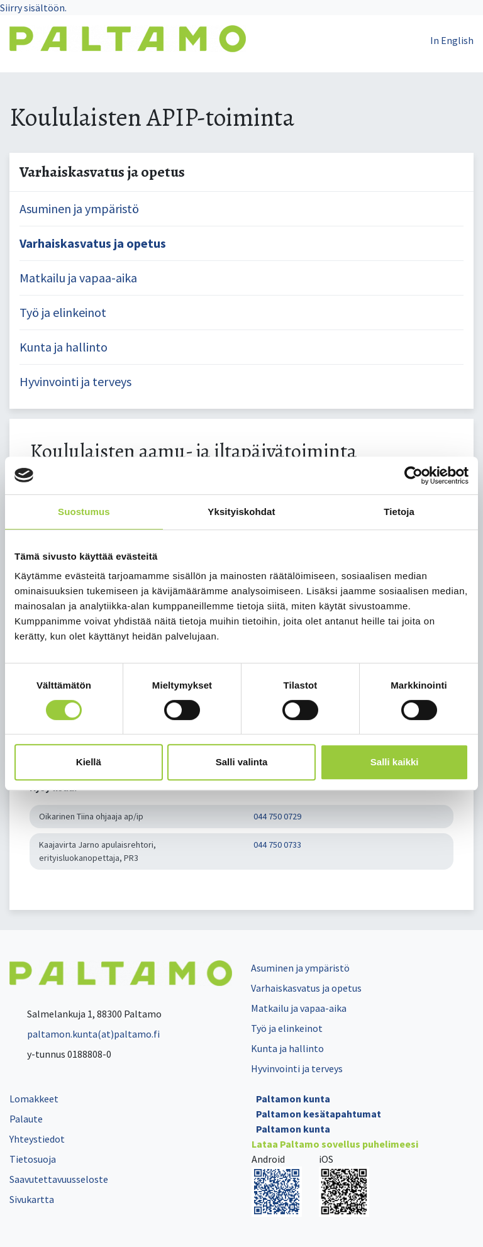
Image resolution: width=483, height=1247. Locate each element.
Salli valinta (242, 762)
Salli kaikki (394, 762)
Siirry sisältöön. (33, 7)
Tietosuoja (32, 1159)
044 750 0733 (277, 844)
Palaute (26, 1118)
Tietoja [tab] (399, 511)
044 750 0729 (277, 816)
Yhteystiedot (37, 1139)
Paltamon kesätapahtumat (318, 1113)
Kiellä (88, 762)
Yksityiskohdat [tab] (241, 511)
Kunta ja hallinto (63, 347)
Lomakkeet (33, 1098)
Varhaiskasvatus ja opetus (92, 243)
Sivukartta (31, 1199)
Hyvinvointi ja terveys (75, 381)
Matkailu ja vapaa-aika (78, 277)
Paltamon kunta (293, 1098)
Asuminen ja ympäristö (79, 208)
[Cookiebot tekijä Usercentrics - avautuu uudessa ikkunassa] (413, 475)
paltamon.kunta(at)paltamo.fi (84, 1034)
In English (452, 40)
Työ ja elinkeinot (62, 312)
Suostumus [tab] (84, 511)
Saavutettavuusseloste (58, 1179)
